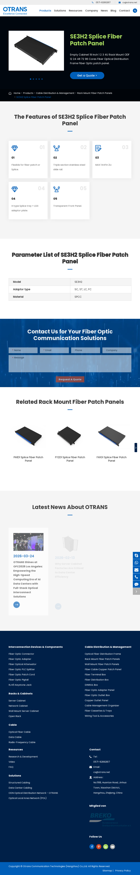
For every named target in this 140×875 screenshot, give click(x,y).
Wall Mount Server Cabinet (24, 711)
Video (12, 761)
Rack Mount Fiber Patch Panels (94, 93)
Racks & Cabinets (21, 693)
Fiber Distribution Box (97, 679)
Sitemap (107, 870)
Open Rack (15, 716)
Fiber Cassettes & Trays (98, 710)
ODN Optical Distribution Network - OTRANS (33, 793)
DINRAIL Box (91, 685)
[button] (30, 79)
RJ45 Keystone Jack (20, 685)
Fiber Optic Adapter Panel (99, 690)
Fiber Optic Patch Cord (22, 674)
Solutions (60, 12)
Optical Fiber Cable (20, 732)
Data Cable (15, 737)
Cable (13, 725)
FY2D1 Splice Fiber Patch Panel (70, 459)
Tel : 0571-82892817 (99, 758)
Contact (124, 12)
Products (45, 12)
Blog (113, 12)
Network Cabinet (18, 705)
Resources (75, 12)
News (104, 12)
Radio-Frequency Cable (22, 742)
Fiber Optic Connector (21, 654)
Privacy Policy (123, 870)
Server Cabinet (17, 700)
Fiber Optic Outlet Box (97, 695)
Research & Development (23, 756)
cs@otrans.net (128, 2)
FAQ (11, 767)
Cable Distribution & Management (55, 93)
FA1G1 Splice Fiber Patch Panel (112, 459)
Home (17, 93)
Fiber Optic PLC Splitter (22, 669)
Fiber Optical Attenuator (22, 664)
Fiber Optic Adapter (20, 659)
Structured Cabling (19, 782)
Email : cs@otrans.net (99, 769)
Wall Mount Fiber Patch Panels (102, 664)
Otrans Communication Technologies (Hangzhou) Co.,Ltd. (55, 866)
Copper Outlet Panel (96, 700)
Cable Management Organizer (102, 705)
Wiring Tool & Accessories (99, 716)
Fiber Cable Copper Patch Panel (103, 669)
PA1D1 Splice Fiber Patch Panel (28, 459)
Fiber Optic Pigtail (19, 679)
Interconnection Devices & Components (36, 647)
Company (91, 12)
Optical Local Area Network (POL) (28, 798)
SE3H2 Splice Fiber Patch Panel (33, 97)
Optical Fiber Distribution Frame (103, 654)
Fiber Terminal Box (95, 674)
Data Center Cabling (20, 787)
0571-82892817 (101, 2)
